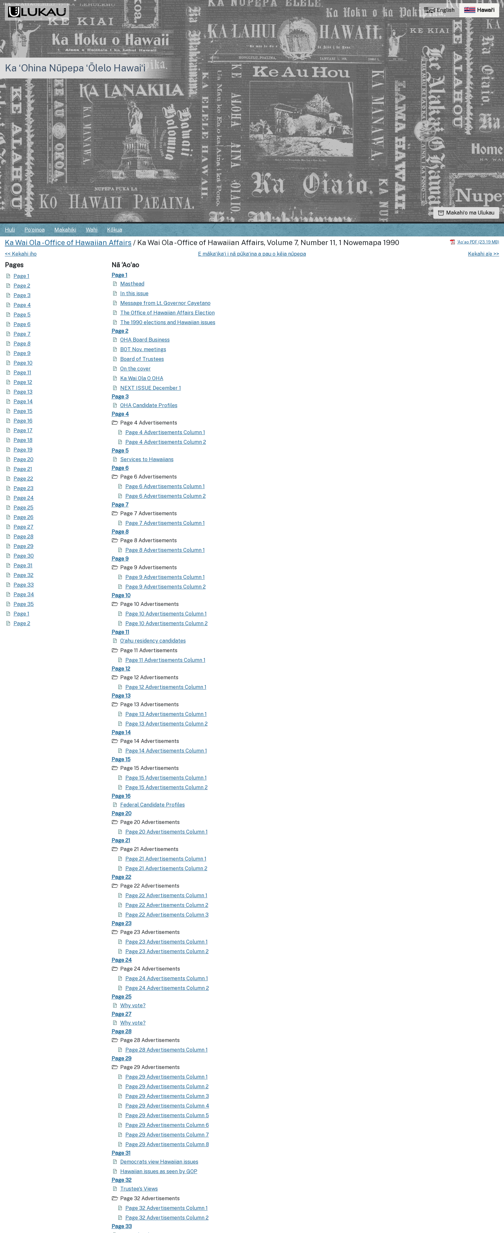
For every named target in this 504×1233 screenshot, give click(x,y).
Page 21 (23, 469)
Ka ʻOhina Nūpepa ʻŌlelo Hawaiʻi (75, 68)
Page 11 (22, 373)
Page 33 (24, 585)
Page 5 (22, 315)
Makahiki (65, 230)
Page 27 (23, 527)
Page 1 (21, 276)
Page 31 (23, 565)
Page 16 (23, 421)
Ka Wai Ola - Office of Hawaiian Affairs (68, 242)
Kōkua (114, 230)
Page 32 (23, 575)
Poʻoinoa (34, 230)
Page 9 (22, 353)
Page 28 (23, 537)
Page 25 (23, 508)
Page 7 (22, 334)
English (439, 10)
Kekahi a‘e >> (483, 254)
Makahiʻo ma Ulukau (466, 213)
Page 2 (22, 286)
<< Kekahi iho (21, 254)
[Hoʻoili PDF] (474, 242)
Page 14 (23, 401)
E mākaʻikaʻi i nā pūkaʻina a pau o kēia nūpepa (252, 254)
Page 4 (22, 305)
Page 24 (24, 498)
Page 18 (23, 440)
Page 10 (23, 363)
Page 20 (23, 459)
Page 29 (23, 546)
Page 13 (23, 392)
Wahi (91, 230)
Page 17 (23, 430)
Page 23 (23, 488)
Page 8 (22, 344)
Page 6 (22, 324)
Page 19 (23, 450)
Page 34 (24, 594)
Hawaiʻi (481, 11)
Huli (10, 230)
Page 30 (24, 556)
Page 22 (23, 479)
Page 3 (22, 295)
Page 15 (23, 411)
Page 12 (23, 382)
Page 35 (24, 604)
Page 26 (23, 517)
